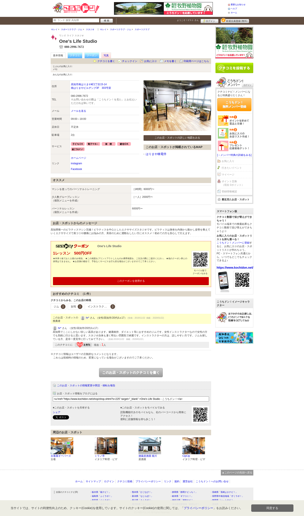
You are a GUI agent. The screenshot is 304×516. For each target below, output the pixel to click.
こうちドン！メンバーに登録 (233, 242)
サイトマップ (93, 481)
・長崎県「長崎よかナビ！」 (224, 492)
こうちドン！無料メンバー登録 (234, 104)
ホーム (234, 12)
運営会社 (188, 481)
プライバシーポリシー (148, 481)
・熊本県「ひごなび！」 (141, 492)
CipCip (186, 455)
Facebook (76, 169)
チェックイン (129, 61)
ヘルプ (234, 8)
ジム (59, 306)
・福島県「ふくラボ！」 (101, 496)
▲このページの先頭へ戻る (237, 472)
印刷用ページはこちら (196, 61)
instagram (76, 163)
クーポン (92, 55)
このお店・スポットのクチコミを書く (131, 372)
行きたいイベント (232, 167)
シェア (56, 412)
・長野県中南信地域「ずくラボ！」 (227, 496)
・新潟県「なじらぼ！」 (141, 496)
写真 (106, 55)
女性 (77, 306)
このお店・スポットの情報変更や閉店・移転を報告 (86, 385)
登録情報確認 (229, 191)
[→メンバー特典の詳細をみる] (234, 155)
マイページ (228, 174)
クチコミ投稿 (124, 481)
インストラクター (101, 306)
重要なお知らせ (238, 4)
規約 (176, 481)
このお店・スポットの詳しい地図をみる (177, 137)
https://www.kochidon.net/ (235, 267)
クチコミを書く (106, 61)
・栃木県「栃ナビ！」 (100, 492)
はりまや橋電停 (156, 154)
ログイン (209, 20)
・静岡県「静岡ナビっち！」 (183, 492)
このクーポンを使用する (131, 280)
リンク (167, 481)
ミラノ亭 (100, 455)
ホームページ (78, 157)
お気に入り (150, 61)
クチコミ (75, 55)
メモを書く (170, 61)
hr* (87, 317)
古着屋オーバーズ (61, 455)
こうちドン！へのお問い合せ (212, 481)
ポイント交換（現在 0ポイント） (233, 183)
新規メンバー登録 (235, 20)
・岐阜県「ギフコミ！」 (181, 496)
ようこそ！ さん (188, 20)
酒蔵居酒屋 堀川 (147, 455)
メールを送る (78, 110)
